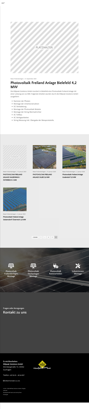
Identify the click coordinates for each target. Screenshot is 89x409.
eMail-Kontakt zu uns (12, 387)
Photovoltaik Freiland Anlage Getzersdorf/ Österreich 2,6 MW (14, 220)
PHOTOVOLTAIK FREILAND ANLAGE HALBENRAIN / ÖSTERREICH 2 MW (13, 177)
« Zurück (35, 240)
